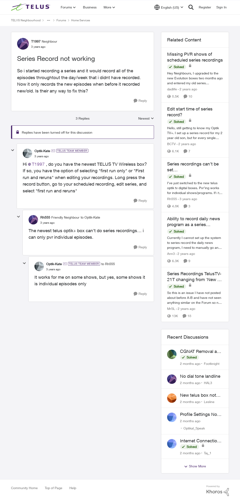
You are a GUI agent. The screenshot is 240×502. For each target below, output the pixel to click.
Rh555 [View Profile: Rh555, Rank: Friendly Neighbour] (45, 217)
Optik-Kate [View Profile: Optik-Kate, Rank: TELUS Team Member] (42, 151)
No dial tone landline (200, 376)
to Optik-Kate (90, 217)
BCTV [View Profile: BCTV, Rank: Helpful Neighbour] (171, 144)
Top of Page (53, 488)
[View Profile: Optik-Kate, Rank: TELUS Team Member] (27, 153)
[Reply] (140, 101)
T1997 (38, 164)
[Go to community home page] (31, 7)
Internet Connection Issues (200, 441)
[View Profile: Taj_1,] (171, 443)
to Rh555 (108, 264)
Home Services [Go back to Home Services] (80, 20)
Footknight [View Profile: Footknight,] (211, 364)
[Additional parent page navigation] (48, 20)
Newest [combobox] (146, 118)
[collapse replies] (12, 150)
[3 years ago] (187, 198)
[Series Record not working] (41, 156)
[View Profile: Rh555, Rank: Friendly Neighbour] (33, 219)
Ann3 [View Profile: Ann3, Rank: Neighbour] (171, 254)
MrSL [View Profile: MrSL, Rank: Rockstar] (171, 309)
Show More (195, 466)
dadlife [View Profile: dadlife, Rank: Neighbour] (172, 89)
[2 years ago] (187, 89)
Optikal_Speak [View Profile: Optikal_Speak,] (194, 428)
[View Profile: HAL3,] (171, 379)
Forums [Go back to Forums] (61, 20)
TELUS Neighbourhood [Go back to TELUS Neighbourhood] (26, 20)
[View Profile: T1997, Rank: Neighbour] (23, 44)
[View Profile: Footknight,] (171, 354)
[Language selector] (168, 7)
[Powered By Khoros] (217, 490)
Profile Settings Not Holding (199, 414)
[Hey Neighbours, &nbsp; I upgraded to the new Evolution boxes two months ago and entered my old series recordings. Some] (195, 78)
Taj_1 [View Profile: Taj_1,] (207, 453)
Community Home (24, 488)
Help (72, 488)
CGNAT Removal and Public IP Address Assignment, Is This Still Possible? (201, 351)
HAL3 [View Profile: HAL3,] (208, 383)
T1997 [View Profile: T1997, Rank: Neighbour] (36, 41)
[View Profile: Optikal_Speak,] (171, 417)
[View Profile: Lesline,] (171, 398)
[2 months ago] (190, 363)
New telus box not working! (198, 395)
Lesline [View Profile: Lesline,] (209, 402)
